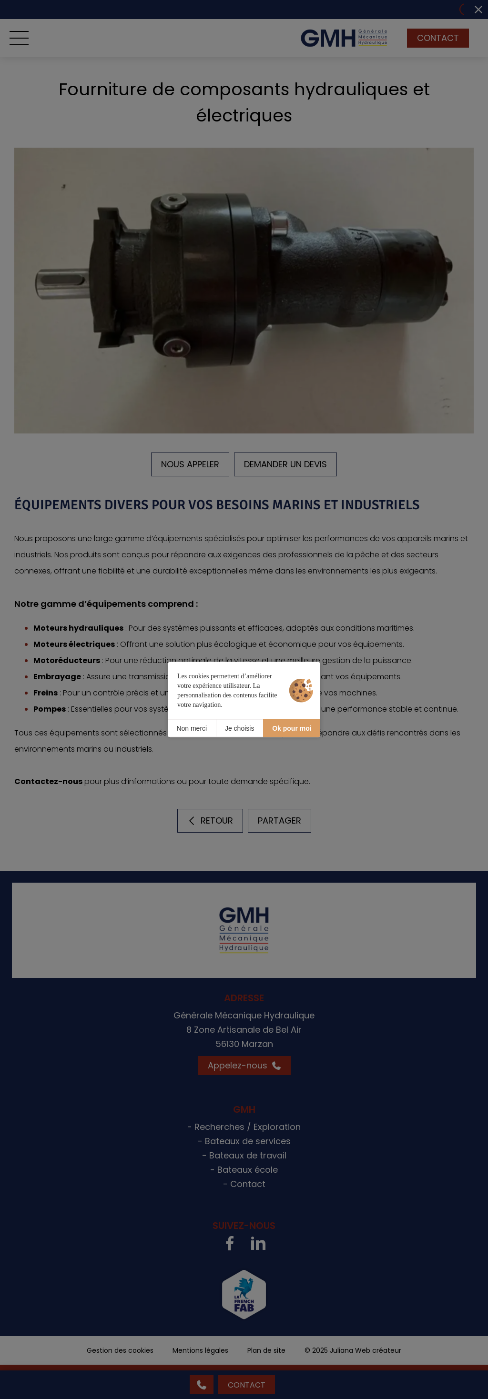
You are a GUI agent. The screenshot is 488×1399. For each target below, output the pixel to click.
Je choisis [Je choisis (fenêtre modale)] (239, 728)
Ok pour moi (291, 728)
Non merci (191, 728)
